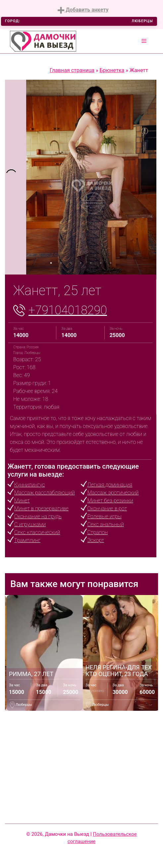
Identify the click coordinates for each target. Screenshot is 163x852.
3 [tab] (71, 263)
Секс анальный (105, 524)
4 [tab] (81, 263)
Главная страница (72, 70)
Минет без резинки (110, 500)
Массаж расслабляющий (44, 493)
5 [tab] (90, 263)
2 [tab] (61, 263)
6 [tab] (100, 263)
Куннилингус (29, 485)
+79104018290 (67, 310)
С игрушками (30, 524)
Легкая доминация (110, 485)
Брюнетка (112, 70)
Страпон (97, 532)
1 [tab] (51, 263)
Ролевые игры (104, 516)
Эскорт (95, 540)
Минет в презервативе (41, 508)
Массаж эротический (113, 493)
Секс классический (37, 532)
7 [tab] (110, 263)
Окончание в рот (107, 508)
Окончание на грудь (38, 516)
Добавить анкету (83, 10)
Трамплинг (27, 540)
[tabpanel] (15, 177)
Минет (22, 500)
